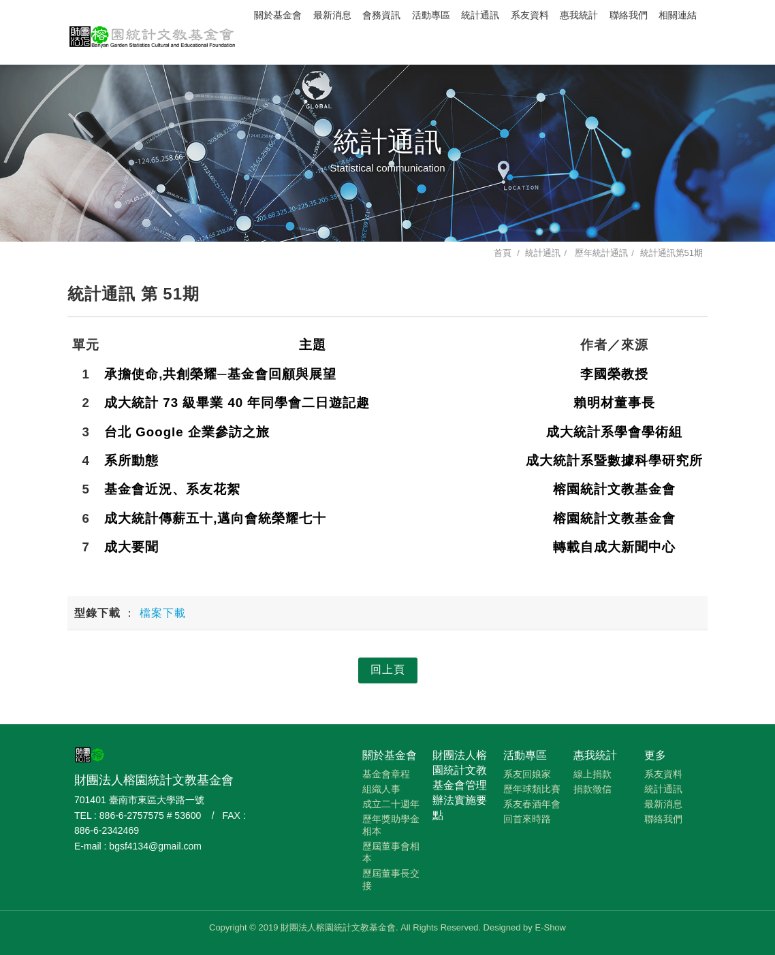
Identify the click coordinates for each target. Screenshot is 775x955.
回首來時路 (527, 818)
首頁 (502, 253)
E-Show (550, 927)
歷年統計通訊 (601, 253)
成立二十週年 (391, 803)
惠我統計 (579, 15)
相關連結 (678, 15)
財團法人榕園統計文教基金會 (152, 30)
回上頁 (387, 669)
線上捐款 (592, 773)
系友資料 (530, 15)
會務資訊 (381, 15)
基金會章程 (386, 773)
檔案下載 (163, 613)
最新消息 (332, 15)
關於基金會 (278, 15)
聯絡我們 (629, 15)
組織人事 (381, 788)
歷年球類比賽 (531, 788)
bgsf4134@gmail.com (155, 846)
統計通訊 (480, 15)
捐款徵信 (592, 788)
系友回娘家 (527, 773)
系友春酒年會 (531, 803)
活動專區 (431, 15)
